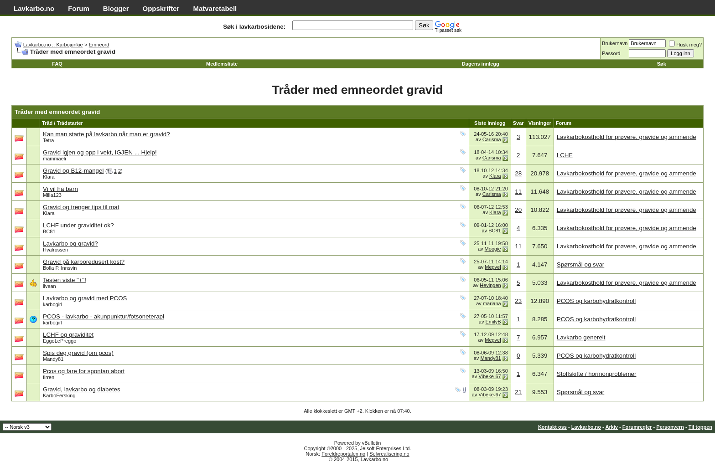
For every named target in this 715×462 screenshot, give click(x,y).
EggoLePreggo (59, 341)
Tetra (48, 140)
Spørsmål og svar (580, 264)
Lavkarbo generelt (581, 337)
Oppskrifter (161, 8)
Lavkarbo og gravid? (70, 243)
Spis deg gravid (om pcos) (78, 352)
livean (49, 286)
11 (518, 191)
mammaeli (54, 158)
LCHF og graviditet (68, 334)
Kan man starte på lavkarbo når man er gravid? (106, 134)
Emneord (99, 44)
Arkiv (611, 427)
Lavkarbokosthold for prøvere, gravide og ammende (626, 136)
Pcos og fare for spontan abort (83, 371)
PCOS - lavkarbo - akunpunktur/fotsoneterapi (103, 316)
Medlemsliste (222, 64)
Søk (661, 64)
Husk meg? (685, 44)
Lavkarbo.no (34, 8)
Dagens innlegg (480, 64)
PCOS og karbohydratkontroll (596, 301)
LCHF (565, 155)
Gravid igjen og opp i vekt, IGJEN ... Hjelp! (100, 152)
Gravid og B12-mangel (73, 170)
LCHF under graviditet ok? (78, 225)
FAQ (57, 64)
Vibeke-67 (489, 376)
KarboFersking (59, 395)
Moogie (493, 249)
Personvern (670, 427)
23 (518, 301)
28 (518, 173)
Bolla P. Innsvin (60, 268)
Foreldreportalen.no (343, 454)
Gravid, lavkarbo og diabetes (81, 389)
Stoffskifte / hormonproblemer (597, 373)
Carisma (491, 139)
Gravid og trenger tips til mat (81, 207)
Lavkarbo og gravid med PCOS (85, 298)
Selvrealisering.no (389, 454)
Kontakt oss (552, 427)
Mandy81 (53, 359)
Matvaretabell (215, 8)
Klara (49, 177)
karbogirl (52, 304)
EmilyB (493, 321)
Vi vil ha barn (60, 188)
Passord (611, 53)
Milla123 (52, 195)
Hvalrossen (55, 249)
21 (518, 392)
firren (48, 377)
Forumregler (637, 427)
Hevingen (490, 285)
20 (518, 209)
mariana (492, 303)
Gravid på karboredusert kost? (83, 261)
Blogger (116, 8)
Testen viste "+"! (64, 280)
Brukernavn (614, 43)
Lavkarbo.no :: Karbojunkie (53, 44)
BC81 (49, 231)
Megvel (493, 267)
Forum (78, 8)
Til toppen (700, 427)
